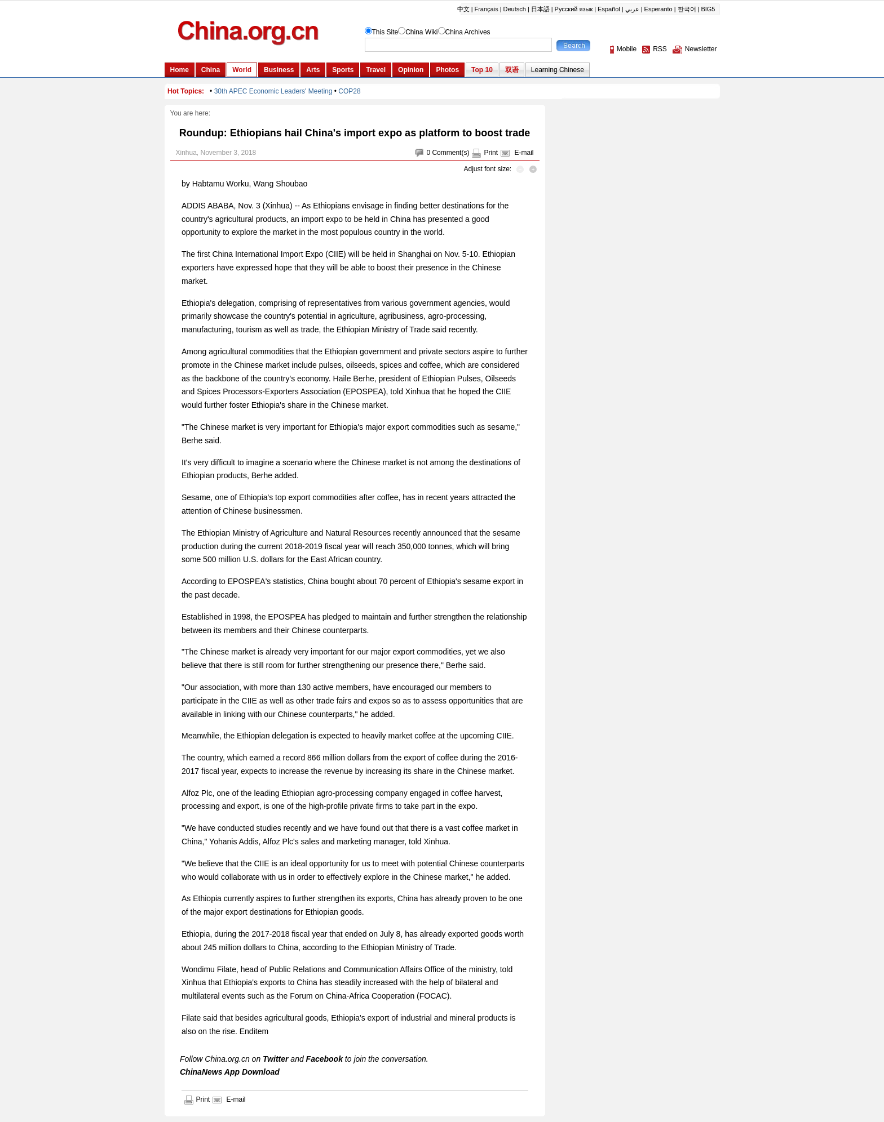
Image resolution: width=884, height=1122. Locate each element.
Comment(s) (450, 153)
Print (491, 153)
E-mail (523, 153)
